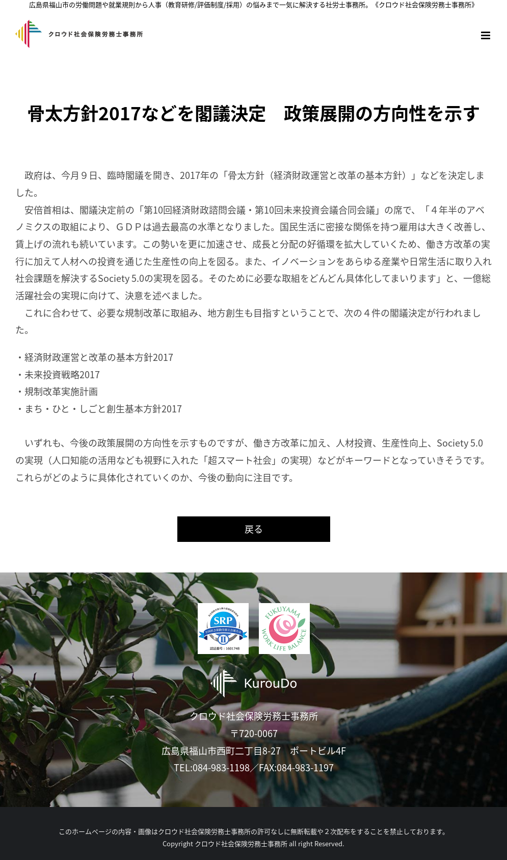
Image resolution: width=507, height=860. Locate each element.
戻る (254, 529)
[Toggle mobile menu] (486, 35)
